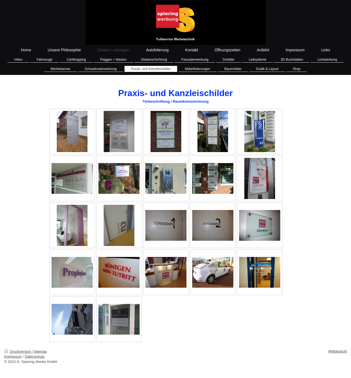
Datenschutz (34, 356)
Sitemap (40, 351)
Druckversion (18, 351)
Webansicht (337, 351)
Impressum (13, 356)
